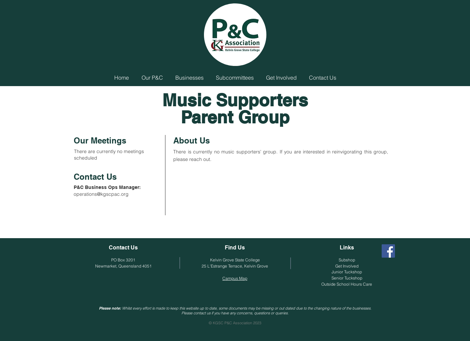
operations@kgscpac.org (101, 194)
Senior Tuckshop (347, 278)
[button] (152, 77)
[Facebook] (388, 251)
